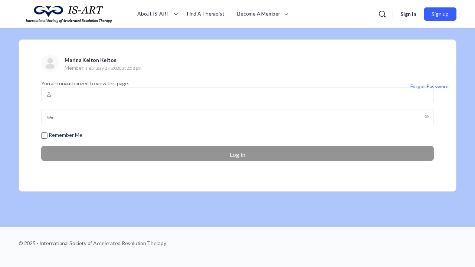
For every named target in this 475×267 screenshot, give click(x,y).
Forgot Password (429, 86)
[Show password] (427, 116)
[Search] (382, 14)
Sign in (408, 14)
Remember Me (61, 135)
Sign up (440, 14)
